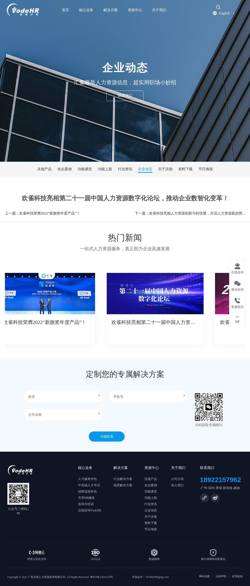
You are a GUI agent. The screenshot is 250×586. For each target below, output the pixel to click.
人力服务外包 (87, 479)
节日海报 (205, 169)
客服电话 (237, 307)
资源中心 (135, 10)
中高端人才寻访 (89, 485)
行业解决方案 (122, 479)
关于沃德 (165, 169)
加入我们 (177, 485)
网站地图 (204, 576)
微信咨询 (237, 289)
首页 (65, 10)
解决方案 (110, 10)
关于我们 (159, 10)
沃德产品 (44, 169)
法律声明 (220, 576)
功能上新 (105, 169)
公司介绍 (177, 479)
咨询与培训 (86, 504)
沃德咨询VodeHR (89, 510)
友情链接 (237, 576)
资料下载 (185, 169)
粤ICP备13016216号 (101, 577)
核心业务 (86, 10)
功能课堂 (85, 169)
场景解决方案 (122, 485)
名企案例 (64, 169)
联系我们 (125, 95)
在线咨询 (237, 272)
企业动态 (145, 169)
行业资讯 (125, 169)
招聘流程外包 (87, 491)
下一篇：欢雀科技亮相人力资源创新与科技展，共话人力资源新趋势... (190, 216)
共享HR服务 (86, 498)
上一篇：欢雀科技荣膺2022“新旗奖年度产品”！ (42, 216)
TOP (237, 321)
